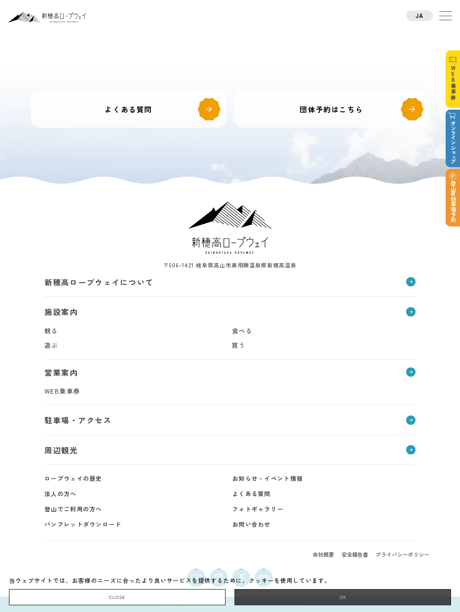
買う (239, 345)
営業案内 (61, 372)
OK (343, 597)
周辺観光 (61, 450)
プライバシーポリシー (402, 554)
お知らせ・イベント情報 (267, 478)
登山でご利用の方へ (73, 509)
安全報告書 (354, 554)
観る (51, 330)
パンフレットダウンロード (83, 524)
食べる (242, 330)
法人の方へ (60, 493)
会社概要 (323, 554)
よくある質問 (128, 109)
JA (420, 15)
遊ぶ (51, 345)
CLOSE (117, 597)
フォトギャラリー (257, 509)
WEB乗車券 (62, 390)
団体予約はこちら (331, 109)
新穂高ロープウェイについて (99, 282)
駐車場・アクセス (78, 420)
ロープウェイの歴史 (73, 478)
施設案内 (61, 311)
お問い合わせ (251, 524)
